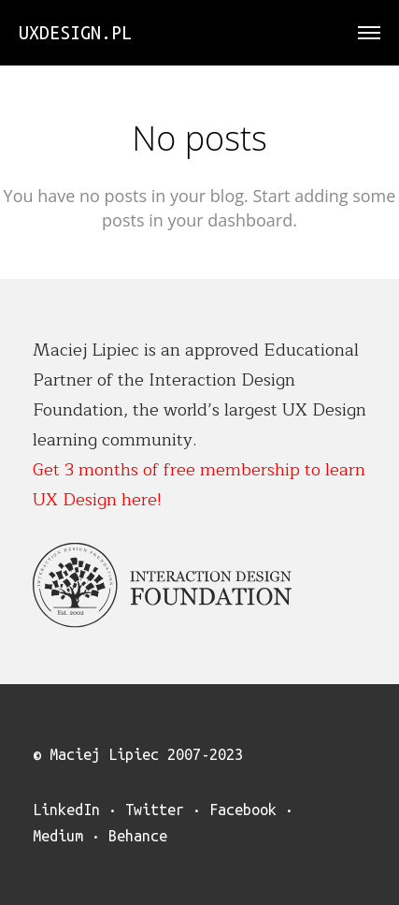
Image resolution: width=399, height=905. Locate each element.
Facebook (243, 809)
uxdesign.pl (75, 32)
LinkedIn (66, 809)
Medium (58, 835)
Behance (137, 835)
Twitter (154, 809)
